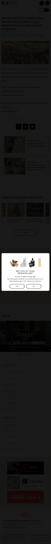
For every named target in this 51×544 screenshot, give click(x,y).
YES (17, 286)
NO (34, 286)
